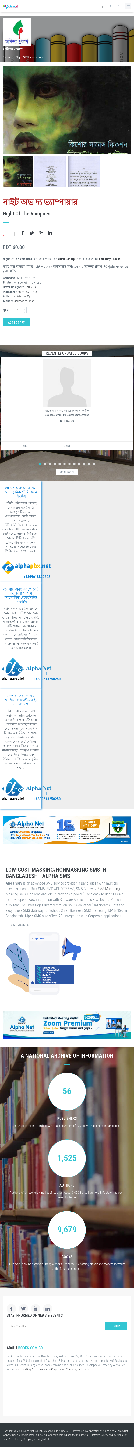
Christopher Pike (24, 301)
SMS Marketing (109, 888)
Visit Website (20, 925)
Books (6, 57)
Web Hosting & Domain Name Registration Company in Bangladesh (55, 1369)
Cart (67, 446)
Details (23, 446)
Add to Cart (16, 322)
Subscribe (116, 1326)
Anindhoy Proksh (110, 259)
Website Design (11, 1435)
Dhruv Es (30, 287)
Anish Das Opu (67, 259)
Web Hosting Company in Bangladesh (29, 1439)
